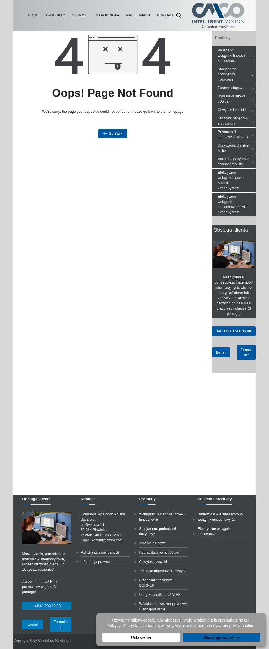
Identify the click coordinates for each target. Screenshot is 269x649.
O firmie (80, 15)
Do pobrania (107, 15)
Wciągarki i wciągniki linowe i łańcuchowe (236, 55)
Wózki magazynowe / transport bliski (236, 161)
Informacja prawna (95, 562)
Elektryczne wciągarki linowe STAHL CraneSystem (231, 180)
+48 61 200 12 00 (47, 606)
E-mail (221, 352)
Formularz (246, 352)
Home (33, 15)
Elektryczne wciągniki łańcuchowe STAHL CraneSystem (233, 204)
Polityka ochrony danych (99, 552)
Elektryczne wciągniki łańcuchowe (215, 531)
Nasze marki (138, 15)
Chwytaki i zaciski (236, 110)
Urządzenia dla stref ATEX (236, 148)
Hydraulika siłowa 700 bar (236, 99)
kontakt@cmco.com (107, 540)
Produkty (55, 15)
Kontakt (165, 15)
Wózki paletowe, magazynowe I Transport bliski (163, 606)
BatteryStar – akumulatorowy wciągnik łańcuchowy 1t (220, 517)
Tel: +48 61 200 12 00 (233, 331)
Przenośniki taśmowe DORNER (236, 134)
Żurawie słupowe (236, 88)
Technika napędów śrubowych (236, 120)
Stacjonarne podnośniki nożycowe (236, 74)
